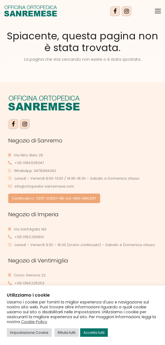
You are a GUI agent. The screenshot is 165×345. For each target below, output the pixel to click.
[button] (158, 11)
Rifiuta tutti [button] (67, 332)
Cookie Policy (34, 321)
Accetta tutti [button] (94, 332)
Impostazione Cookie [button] (29, 332)
